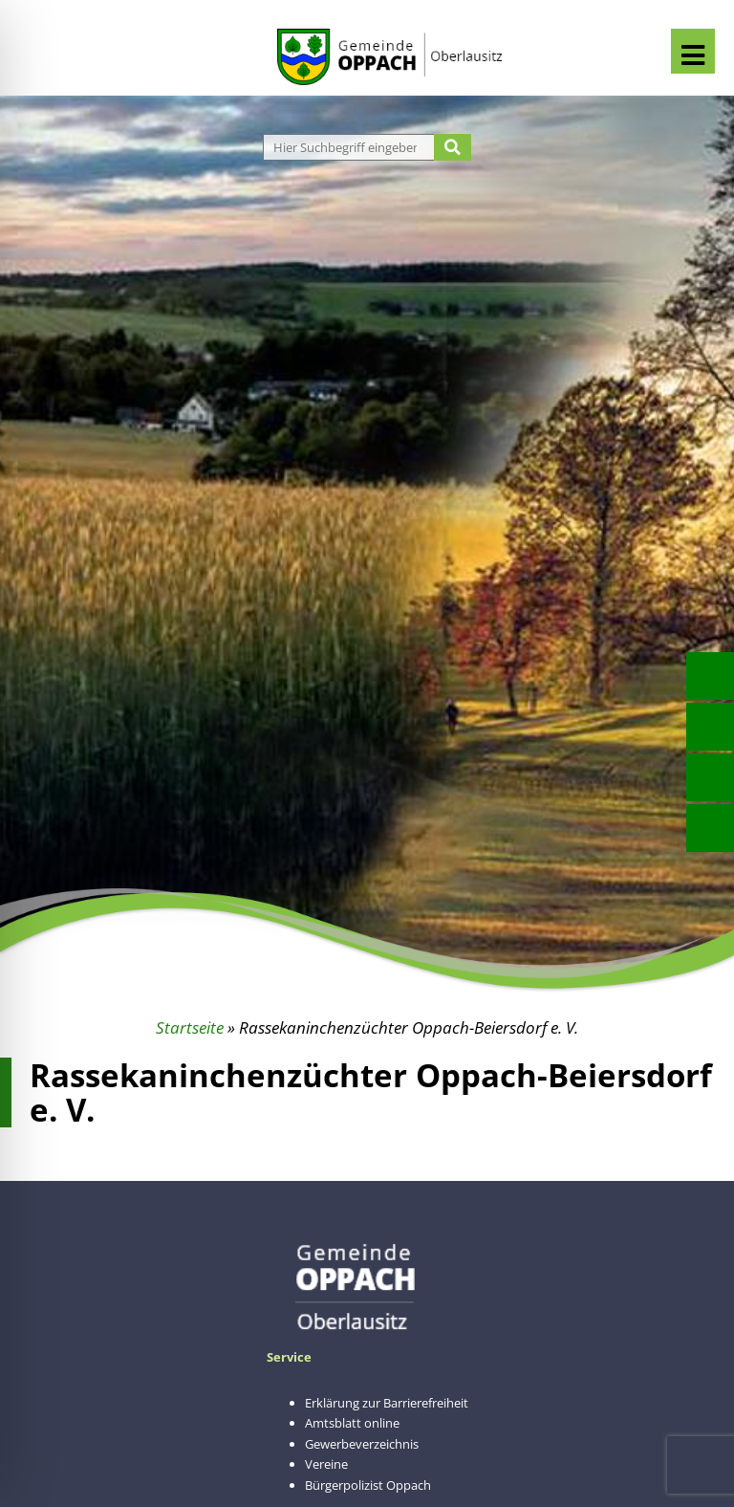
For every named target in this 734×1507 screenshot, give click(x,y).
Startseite (190, 1027)
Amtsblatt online (352, 1422)
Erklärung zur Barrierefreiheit (386, 1402)
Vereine (326, 1464)
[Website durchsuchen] (352, 147)
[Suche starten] (452, 147)
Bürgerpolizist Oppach (368, 1485)
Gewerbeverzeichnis (362, 1443)
